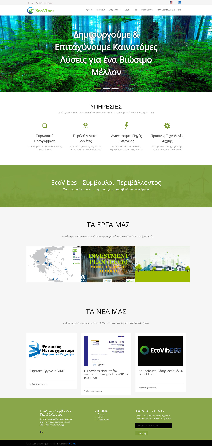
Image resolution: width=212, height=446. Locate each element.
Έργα (127, 9)
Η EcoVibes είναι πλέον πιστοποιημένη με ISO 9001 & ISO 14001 (106, 374)
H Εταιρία (100, 9)
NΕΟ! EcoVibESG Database (169, 9)
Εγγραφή (142, 433)
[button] (97, 88)
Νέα (135, 9)
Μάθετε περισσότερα (38, 384)
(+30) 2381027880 (45, 3)
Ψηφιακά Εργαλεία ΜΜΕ (47, 371)
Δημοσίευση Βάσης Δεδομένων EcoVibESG (161, 372)
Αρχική (89, 9)
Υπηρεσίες (114, 9)
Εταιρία (101, 414)
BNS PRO (72, 444)
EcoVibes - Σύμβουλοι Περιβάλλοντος (106, 182)
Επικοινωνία (146, 9)
